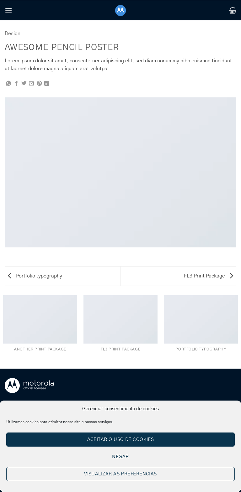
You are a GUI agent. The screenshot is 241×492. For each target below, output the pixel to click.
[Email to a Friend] (31, 83)
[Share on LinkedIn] (46, 83)
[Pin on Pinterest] (39, 83)
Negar (120, 456)
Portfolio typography (35, 275)
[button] (8, 10)
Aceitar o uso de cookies (120, 439)
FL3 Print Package (208, 275)
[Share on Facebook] (16, 83)
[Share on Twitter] (23, 83)
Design (12, 33)
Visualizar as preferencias (120, 474)
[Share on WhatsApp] (8, 83)
